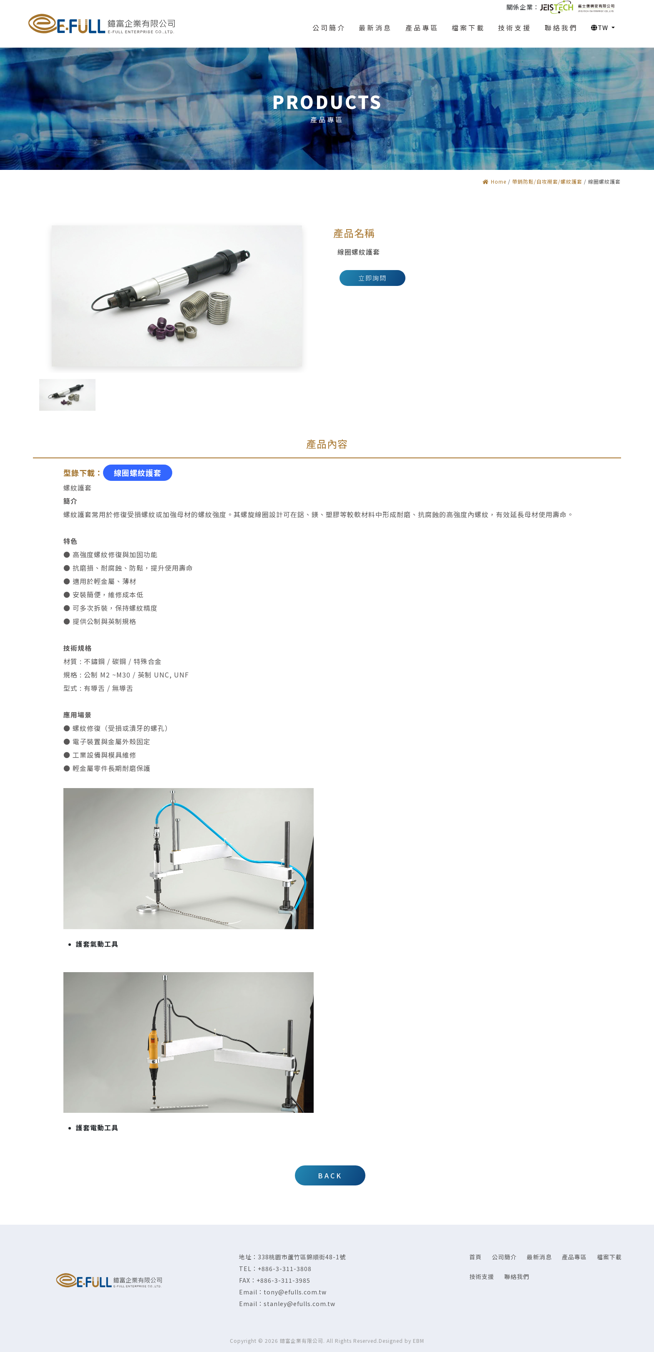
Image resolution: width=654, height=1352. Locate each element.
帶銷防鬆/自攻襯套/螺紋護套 (547, 181)
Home (494, 181)
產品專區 (574, 1257)
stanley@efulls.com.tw (299, 1303)
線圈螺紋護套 (137, 472)
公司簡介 (504, 1257)
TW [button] (600, 27)
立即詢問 (372, 277)
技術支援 (481, 1276)
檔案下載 (609, 1257)
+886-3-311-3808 (285, 1268)
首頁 (475, 1257)
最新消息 (539, 1257)
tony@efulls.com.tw (295, 1292)
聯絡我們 (516, 1276)
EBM (418, 1340)
